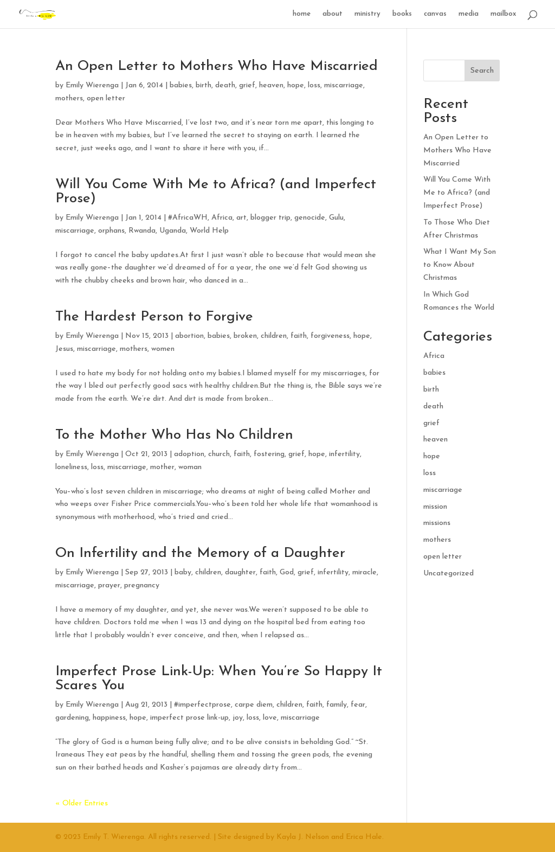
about (332, 13)
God (287, 572)
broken (245, 336)
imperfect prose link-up (189, 718)
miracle (364, 572)
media (469, 13)
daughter (240, 572)
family (336, 705)
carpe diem (254, 705)
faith (299, 336)
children (274, 336)
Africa (222, 218)
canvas (435, 13)
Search (482, 71)
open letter (106, 98)
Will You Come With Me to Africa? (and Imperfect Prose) (215, 191)
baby (183, 572)
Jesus (64, 349)
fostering (269, 454)
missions (436, 523)
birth (203, 85)
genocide (309, 218)
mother (162, 467)
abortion (189, 336)
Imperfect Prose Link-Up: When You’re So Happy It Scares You (218, 678)
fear (358, 705)
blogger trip (270, 218)
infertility (344, 454)
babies (181, 85)
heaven (271, 85)
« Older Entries (81, 803)
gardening (72, 718)
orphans (111, 231)
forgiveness (330, 336)
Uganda (172, 231)
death (225, 85)
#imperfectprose (202, 705)
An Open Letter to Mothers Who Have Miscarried (216, 66)
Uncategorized (448, 573)
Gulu (336, 218)
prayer (109, 585)
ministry (367, 13)
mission (435, 507)
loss (314, 85)
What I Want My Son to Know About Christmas (459, 265)
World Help (209, 231)
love (270, 718)
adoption (189, 454)
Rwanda (142, 231)
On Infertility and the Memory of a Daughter (200, 553)
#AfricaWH (188, 218)
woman (190, 467)
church (219, 454)
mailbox (503, 13)
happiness (109, 718)
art (241, 218)
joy (238, 718)
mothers (69, 98)
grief (247, 85)
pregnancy (141, 585)
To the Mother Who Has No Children (174, 435)
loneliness (71, 467)
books (402, 13)
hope (295, 85)
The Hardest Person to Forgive (154, 317)
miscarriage (343, 85)
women (163, 349)
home (302, 13)
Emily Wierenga (92, 85)
